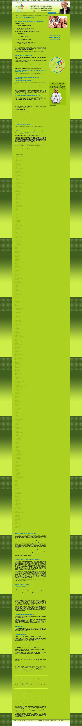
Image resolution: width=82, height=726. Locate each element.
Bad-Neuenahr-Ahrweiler (19, 185)
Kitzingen (16, 322)
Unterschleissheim (18, 492)
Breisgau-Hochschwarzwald (19, 206)
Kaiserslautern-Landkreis (19, 308)
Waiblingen (16, 498)
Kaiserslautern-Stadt (18, 309)
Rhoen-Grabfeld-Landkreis (19, 432)
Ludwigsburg (17, 349)
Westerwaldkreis (17, 515)
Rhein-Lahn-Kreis (17, 429)
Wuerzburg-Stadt (17, 526)
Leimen (16, 340)
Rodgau (16, 433)
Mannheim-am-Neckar (18, 360)
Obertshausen (17, 397)
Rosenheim (17, 435)
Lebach (16, 339)
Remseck (16, 423)
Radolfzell (16, 416)
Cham (16, 213)
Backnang (16, 176)
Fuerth (16, 263)
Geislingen (16, 269)
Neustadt (16, 384)
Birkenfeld (16, 201)
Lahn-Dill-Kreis (17, 332)
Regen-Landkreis (17, 420)
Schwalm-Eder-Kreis (18, 454)
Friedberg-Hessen (17, 259)
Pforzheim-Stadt (17, 412)
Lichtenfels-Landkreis (18, 344)
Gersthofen (16, 274)
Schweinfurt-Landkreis (18, 458)
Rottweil (16, 441)
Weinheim (16, 510)
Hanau (16, 283)
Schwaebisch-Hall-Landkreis (19, 453)
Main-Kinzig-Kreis (17, 353)
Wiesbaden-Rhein (17, 519)
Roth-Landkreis (17, 438)
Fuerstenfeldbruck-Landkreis (19, 262)
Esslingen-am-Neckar (18, 244)
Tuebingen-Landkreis (18, 486)
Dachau (16, 218)
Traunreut (16, 480)
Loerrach (16, 348)
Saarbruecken (17, 444)
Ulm (15, 489)
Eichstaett (16, 233)
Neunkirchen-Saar (18, 382)
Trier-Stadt (16, 484)
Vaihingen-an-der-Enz (18, 493)
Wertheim (16, 514)
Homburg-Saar (17, 302)
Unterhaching (17, 491)
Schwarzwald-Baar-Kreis (18, 456)
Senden (16, 461)
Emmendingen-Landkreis (19, 236)
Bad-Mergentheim (17, 184)
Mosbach (16, 371)
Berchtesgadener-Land (18, 196)
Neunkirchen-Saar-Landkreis (19, 383)
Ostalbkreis (16, 405)
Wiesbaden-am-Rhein (18, 518)
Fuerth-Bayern (17, 264)
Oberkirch (16, 396)
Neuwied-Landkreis (18, 391)
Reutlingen (16, 425)
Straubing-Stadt (17, 473)
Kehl (15, 317)
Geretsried (16, 271)
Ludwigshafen (17, 351)
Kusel (16, 331)
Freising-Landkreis (18, 255)
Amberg (16, 167)
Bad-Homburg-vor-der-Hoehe (19, 180)
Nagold (16, 376)
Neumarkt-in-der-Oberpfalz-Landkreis (20, 381)
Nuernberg (16, 392)
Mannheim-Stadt (17, 361)
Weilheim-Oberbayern (18, 508)
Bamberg (16, 190)
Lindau (16, 346)
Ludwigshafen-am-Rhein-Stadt (19, 352)
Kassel (16, 313)
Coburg (16, 214)
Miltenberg (16, 369)
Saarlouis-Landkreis (18, 445)
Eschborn (16, 242)
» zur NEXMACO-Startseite (19, 156)
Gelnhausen (17, 270)
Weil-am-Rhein (17, 507)
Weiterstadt (16, 513)
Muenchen (16, 374)
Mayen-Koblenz (17, 364)
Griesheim (16, 279)
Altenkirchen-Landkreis (18, 164)
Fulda (16, 265)
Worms (16, 522)
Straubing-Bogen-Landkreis (19, 472)
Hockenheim (17, 297)
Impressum (41, 10)
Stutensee (16, 474)
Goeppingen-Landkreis (18, 278)
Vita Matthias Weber (25, 13)
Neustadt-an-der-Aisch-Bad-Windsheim (21, 385)
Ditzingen (16, 227)
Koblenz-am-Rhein (18, 324)
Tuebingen (16, 485)
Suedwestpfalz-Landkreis (19, 477)
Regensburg (17, 421)
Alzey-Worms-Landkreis (18, 166)
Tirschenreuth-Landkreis (18, 479)
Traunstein (16, 481)
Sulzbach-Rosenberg (18, 478)
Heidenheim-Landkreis (18, 288)
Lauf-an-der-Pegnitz (18, 338)
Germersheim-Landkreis (18, 273)
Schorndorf (16, 449)
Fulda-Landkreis (17, 266)
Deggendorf (17, 222)
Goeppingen (17, 277)
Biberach (16, 198)
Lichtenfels (16, 343)
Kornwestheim (17, 328)
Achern (16, 159)
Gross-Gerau (17, 280)
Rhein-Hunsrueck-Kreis (18, 428)
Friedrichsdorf (17, 260)
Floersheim (16, 247)
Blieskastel (16, 203)
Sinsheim (16, 466)
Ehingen (16, 232)
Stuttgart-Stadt (17, 475)
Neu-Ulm (16, 389)
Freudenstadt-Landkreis (18, 257)
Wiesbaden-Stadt (17, 520)
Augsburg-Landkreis (18, 174)
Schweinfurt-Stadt (17, 459)
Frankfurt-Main (17, 252)
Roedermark (17, 434)
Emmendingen (17, 235)
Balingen (16, 189)
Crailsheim (16, 217)
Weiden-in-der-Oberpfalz (18, 506)
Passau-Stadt (17, 409)
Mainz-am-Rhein (17, 357)
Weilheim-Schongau (18, 509)
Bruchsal (16, 208)
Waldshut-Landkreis (18, 503)
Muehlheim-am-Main (18, 373)
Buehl (16, 210)
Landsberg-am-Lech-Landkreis (19, 336)
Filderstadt (16, 246)
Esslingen (16, 243)
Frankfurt (16, 250)
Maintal (16, 355)
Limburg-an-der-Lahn (18, 345)
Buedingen (16, 209)
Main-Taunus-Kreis (18, 356)
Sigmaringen (17, 462)
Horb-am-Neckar (17, 303)
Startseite (16, 15)
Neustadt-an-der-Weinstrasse (19, 387)
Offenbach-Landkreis (18, 402)
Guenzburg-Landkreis (18, 282)
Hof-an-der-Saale (17, 299)
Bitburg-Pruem (17, 202)
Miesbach (16, 368)
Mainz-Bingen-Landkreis (18, 358)
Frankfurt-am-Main (18, 251)
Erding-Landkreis (17, 239)
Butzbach (16, 211)
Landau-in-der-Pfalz (18, 334)
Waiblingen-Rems (17, 499)
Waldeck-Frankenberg (18, 500)
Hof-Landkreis (17, 300)
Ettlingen (16, 245)
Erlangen (16, 240)
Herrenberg (17, 293)
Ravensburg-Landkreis (18, 419)
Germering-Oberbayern (18, 272)
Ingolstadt (16, 306)
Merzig (16, 366)
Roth (15, 437)
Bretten (16, 207)
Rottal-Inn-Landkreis (18, 440)
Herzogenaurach (17, 295)
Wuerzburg (16, 524)
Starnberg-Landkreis (18, 471)
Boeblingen (16, 204)
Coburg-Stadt (17, 215)
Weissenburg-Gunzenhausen (19, 512)
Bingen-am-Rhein (17, 200)
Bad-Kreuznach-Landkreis (19, 183)
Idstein (16, 304)
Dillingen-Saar (17, 226)
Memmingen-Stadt (18, 365)
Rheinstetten (17, 431)
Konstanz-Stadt (17, 326)
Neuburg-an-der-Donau (18, 379)
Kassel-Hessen (17, 314)
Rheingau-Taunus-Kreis (18, 427)
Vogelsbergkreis (17, 497)
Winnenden (17, 521)
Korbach (16, 327)
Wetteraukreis (17, 516)
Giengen (16, 275)
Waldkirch (16, 501)
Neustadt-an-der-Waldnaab (19, 386)
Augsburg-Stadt (17, 175)
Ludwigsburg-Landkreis (18, 350)
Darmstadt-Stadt (17, 221)
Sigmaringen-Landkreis (18, 463)
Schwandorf (17, 455)
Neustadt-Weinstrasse (18, 388)
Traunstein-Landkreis (18, 482)
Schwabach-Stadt (17, 451)
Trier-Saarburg (17, 483)
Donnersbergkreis (17, 230)
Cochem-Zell (17, 216)
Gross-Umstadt (17, 281)
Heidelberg (16, 286)
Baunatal (16, 192)
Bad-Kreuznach (17, 182)
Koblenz (16, 323)
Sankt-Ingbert (17, 447)
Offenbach (16, 400)
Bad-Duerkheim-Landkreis (19, 177)
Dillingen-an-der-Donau (18, 225)
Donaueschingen (17, 228)
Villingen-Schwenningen (18, 495)
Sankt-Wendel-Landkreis (18, 448)
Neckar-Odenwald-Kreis (18, 377)
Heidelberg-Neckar (18, 287)
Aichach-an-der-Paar (18, 161)
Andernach (16, 169)
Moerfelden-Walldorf (18, 370)
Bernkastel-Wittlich (18, 197)
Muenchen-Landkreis (18, 375)
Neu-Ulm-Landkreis (18, 390)
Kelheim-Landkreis (18, 318)
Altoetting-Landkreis (18, 165)
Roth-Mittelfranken (18, 439)
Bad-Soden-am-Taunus (18, 187)
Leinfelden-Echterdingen (18, 341)
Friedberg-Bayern (17, 258)
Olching (16, 403)
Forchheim (16, 248)
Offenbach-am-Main (18, 401)
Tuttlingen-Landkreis (18, 487)
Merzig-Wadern (17, 367)
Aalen (16, 158)
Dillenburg (16, 224)
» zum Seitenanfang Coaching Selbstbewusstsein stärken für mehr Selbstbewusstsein (29, 51)
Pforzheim (16, 411)
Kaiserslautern (17, 307)
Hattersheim (17, 285)
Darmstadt (16, 219)
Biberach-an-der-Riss (18, 199)
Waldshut (16, 502)
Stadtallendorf (17, 469)
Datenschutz (48, 10)
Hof (15, 298)
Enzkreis (16, 237)
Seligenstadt (17, 460)
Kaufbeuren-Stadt (17, 316)
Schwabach (17, 450)
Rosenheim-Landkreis (18, 436)
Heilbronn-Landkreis (18, 290)
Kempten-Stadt (17, 320)
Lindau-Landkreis (17, 347)
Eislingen (16, 234)
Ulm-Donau (17, 490)
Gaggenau (16, 267)
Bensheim (16, 195)
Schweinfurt (17, 457)
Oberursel (16, 398)
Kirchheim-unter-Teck (18, 321)
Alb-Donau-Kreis (17, 162)
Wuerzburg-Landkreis (18, 525)
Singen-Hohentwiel (18, 465)
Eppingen (16, 238)
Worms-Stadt (17, 523)
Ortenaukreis (17, 404)
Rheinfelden (17, 426)
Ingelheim (16, 305)
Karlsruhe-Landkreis (18, 311)
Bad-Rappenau (17, 186)
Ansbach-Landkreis (18, 170)
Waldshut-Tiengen (18, 504)
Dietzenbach (17, 223)
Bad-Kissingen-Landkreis (19, 181)
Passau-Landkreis (17, 408)
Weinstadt (16, 511)
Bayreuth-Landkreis (18, 193)
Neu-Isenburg (17, 380)
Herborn (16, 292)
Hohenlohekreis (17, 301)
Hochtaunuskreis (17, 296)
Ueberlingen (17, 488)
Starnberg (16, 470)
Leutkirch (16, 342)
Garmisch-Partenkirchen (18, 268)
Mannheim (16, 359)
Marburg (16, 362)
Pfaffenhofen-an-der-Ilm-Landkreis (20, 410)
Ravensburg (17, 418)
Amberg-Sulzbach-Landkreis (19, 168)
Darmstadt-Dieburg (18, 220)
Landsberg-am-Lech (18, 335)
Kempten (16, 319)
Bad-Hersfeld (17, 178)
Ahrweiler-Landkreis (18, 160)
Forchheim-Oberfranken (18, 249)
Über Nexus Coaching (17, 13)
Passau (16, 407)
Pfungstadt (16, 413)
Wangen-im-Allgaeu (18, 505)
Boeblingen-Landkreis (18, 205)
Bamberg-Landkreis (18, 191)
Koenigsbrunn (17, 325)
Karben (16, 310)
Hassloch (16, 284)
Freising (16, 254)
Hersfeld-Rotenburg (18, 294)
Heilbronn (16, 289)
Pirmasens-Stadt (17, 414)
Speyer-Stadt (17, 468)
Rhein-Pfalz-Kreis (17, 430)
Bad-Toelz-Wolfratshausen (19, 188)
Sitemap (35, 11)
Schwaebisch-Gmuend (18, 452)
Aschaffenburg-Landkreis (19, 172)
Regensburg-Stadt (18, 422)
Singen (16, 464)
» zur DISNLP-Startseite (19, 154)
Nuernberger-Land (18, 393)
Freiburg (16, 253)
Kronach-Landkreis (18, 329)
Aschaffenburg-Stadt (18, 173)
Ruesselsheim (17, 443)
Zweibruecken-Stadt (18, 529)
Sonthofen (16, 467)
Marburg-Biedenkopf (18, 363)
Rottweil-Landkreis (18, 442)
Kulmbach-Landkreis (18, 330)
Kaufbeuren (17, 315)
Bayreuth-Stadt (17, 194)
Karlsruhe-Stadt (17, 312)
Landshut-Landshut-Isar (18, 337)
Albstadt (16, 163)
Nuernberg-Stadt (17, 394)
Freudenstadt (17, 256)
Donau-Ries (17, 229)
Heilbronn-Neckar (17, 291)
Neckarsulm (17, 378)
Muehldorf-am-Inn (17, 372)
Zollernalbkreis (17, 528)
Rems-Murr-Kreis (17, 424)
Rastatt (16, 417)
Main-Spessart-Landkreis (19, 354)
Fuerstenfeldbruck (17, 261)
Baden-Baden (17, 179)
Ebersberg (16, 231)
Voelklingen (17, 496)
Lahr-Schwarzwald (18, 333)
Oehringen (16, 399)
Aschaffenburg (17, 171)
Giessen (16, 276)
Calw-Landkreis (17, 212)
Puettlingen (16, 415)
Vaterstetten (17, 494)
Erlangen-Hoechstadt (18, 241)
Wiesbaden (16, 517)
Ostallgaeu (16, 406)
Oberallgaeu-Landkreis (18, 395)
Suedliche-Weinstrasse (18, 476)
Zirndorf (16, 527)
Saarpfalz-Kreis (17, 446)
